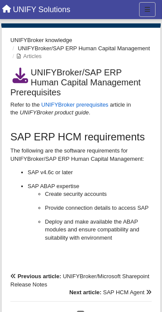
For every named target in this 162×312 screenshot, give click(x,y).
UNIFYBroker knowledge (41, 40)
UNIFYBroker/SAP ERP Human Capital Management (84, 48)
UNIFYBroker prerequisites (74, 104)
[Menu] (147, 9)
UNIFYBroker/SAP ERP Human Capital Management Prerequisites (75, 82)
